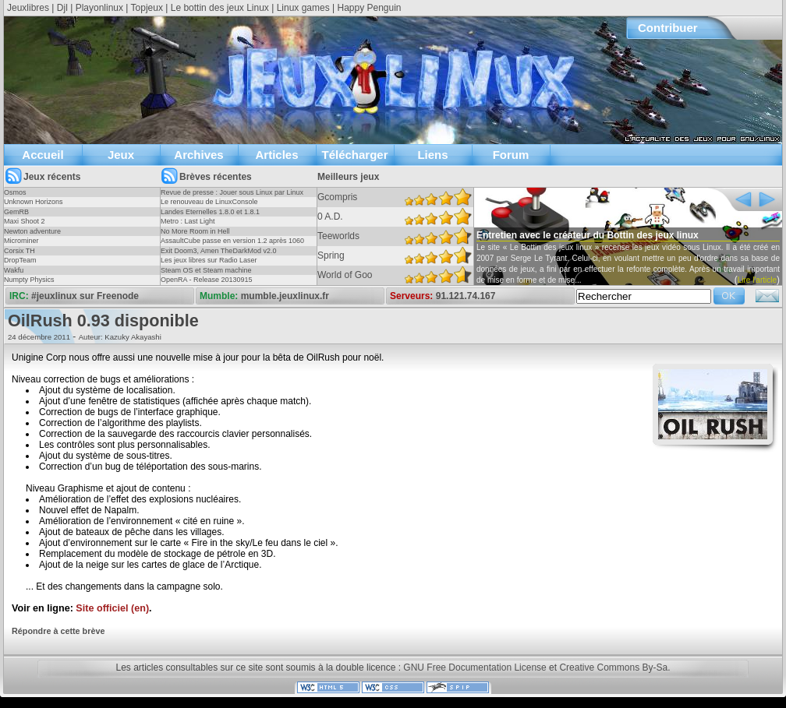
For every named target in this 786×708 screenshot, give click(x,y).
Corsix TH (19, 251)
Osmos (15, 192)
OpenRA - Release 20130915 (207, 280)
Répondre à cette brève (58, 631)
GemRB (16, 212)
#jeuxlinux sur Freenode (85, 296)
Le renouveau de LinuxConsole (209, 202)
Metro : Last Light (188, 221)
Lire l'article (757, 280)
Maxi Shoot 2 (24, 221)
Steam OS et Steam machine (206, 270)
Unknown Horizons (33, 202)
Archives (198, 154)
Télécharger (354, 154)
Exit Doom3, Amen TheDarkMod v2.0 (218, 251)
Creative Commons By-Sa (613, 667)
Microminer (21, 241)
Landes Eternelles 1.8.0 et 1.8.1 (210, 212)
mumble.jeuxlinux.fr (285, 296)
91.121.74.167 (466, 296)
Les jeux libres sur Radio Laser (209, 260)
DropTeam (20, 260)
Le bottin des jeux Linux (220, 7)
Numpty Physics (29, 280)
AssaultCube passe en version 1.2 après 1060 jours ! (232, 245)
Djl (62, 7)
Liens (432, 154)
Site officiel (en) (112, 608)
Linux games (303, 7)
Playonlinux (99, 7)
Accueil (42, 154)
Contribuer (668, 27)
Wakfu (13, 270)
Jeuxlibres (28, 7)
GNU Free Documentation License (474, 667)
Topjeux (147, 7)
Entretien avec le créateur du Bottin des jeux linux (587, 235)
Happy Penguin (369, 7)
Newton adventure (32, 231)
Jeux (121, 154)
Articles (276, 154)
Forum (511, 154)
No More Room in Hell (195, 231)
